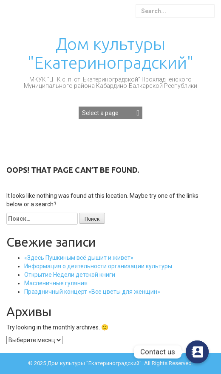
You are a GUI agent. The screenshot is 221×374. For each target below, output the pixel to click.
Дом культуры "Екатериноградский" (110, 53)
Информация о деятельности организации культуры (98, 266)
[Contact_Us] (197, 351)
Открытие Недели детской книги (69, 274)
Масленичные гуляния (56, 283)
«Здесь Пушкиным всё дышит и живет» (78, 257)
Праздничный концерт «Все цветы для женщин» (92, 291)
